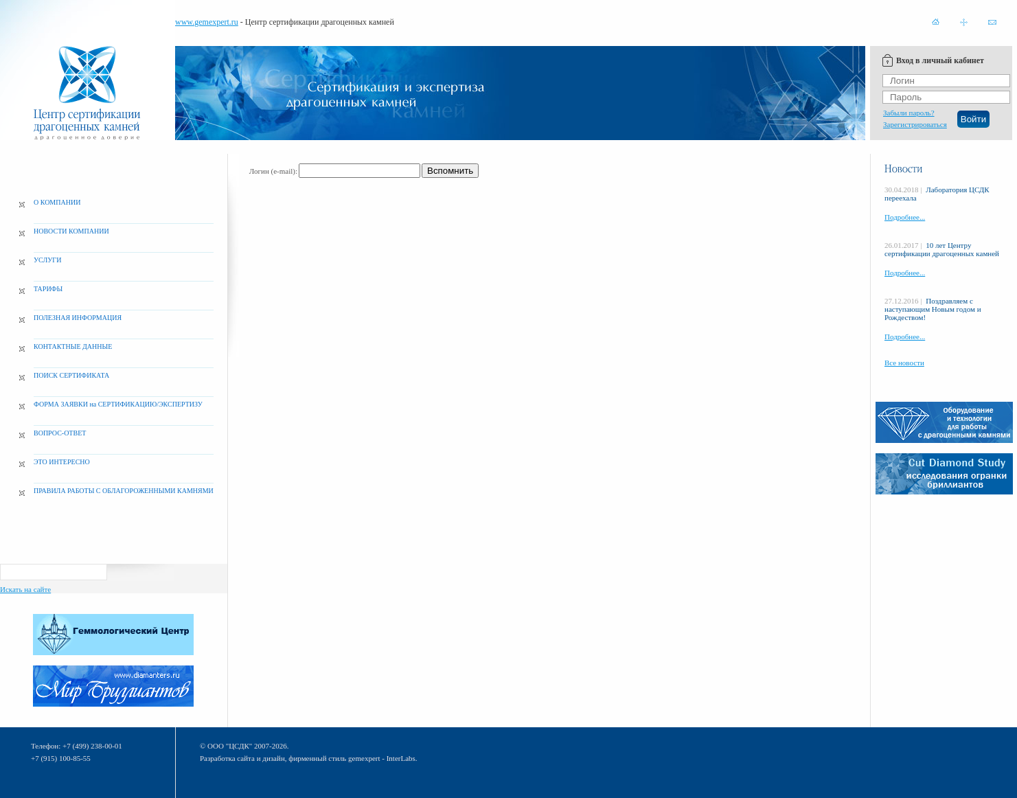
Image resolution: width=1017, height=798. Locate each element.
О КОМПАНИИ (57, 202)
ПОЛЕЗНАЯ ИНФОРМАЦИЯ (78, 317)
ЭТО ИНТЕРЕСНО (62, 462)
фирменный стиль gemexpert (334, 758)
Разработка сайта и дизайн (242, 758)
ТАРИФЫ (48, 289)
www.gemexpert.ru (206, 22)
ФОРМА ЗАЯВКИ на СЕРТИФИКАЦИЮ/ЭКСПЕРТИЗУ (118, 404)
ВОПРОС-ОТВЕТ (60, 433)
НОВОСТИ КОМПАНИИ (71, 231)
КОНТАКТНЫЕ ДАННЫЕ (73, 346)
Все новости (904, 362)
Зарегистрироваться (915, 124)
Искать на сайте (25, 589)
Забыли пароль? (909, 113)
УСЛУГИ (47, 260)
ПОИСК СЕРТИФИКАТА (71, 375)
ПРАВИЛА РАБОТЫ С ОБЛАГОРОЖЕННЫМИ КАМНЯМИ (124, 490)
